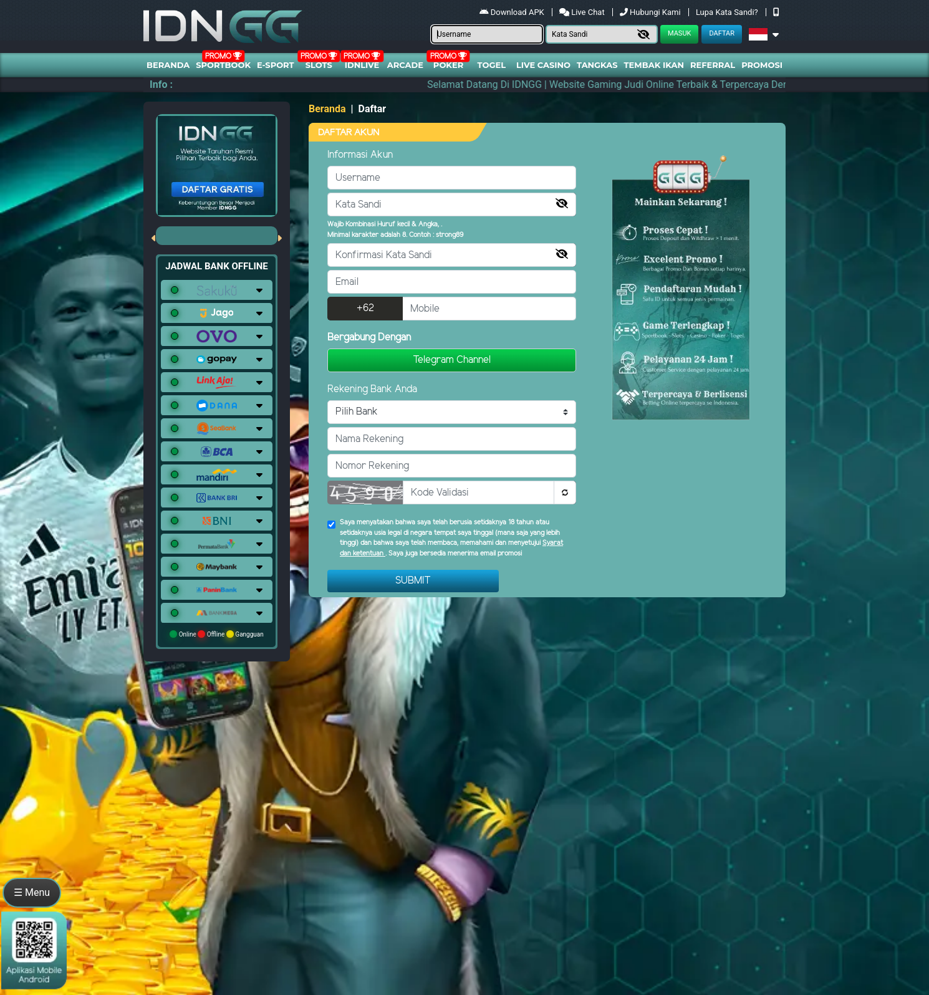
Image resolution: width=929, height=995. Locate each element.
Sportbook (223, 65)
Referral (712, 65)
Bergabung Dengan (369, 338)
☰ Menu (32, 892)
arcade (405, 65)
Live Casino (543, 65)
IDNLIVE (362, 65)
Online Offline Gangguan (217, 634)
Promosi (761, 65)
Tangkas (597, 65)
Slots (319, 65)
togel (492, 65)
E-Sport (275, 65)
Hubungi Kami (651, 12)
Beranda (168, 65)
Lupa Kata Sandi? (728, 12)
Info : (161, 84)
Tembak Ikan (654, 65)
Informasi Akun (360, 155)
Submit (413, 581)
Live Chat (583, 12)
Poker (448, 65)
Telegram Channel (452, 360)
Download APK (512, 12)
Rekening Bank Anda (372, 389)
